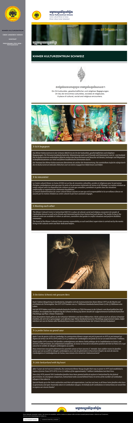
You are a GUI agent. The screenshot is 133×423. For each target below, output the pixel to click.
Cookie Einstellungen (50, 419)
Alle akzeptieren (30, 419)
